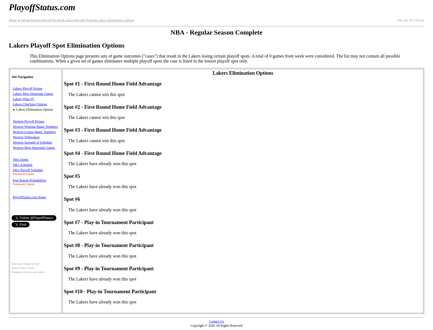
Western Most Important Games (34, 148)
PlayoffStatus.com (42, 7)
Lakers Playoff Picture (78, 20)
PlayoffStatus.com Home (29, 197)
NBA (23, 20)
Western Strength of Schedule (32, 142)
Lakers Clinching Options (30, 104)
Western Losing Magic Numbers (34, 132)
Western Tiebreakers (26, 137)
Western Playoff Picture (45, 20)
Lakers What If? (23, 99)
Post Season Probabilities (29, 180)
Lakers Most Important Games (33, 94)
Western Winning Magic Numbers (35, 127)
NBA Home (20, 160)
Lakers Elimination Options (114, 20)
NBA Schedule (23, 165)
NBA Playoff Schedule (28, 170)
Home (13, 20)
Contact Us (216, 321)
